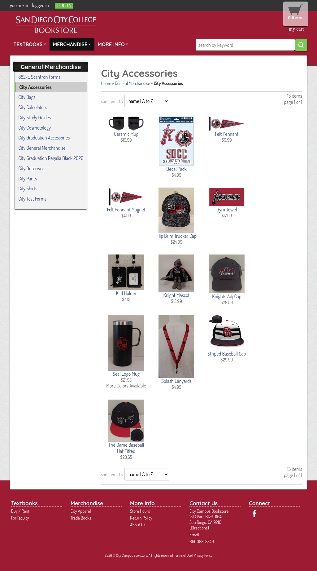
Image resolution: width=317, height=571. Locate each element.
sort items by (112, 101)
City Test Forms (32, 199)
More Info (113, 44)
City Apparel (81, 511)
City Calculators (32, 107)
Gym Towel (226, 209)
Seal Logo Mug (126, 374)
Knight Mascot (176, 295)
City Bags (26, 97)
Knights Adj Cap (226, 296)
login (64, 5)
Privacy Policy (203, 555)
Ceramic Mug (126, 134)
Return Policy (141, 517)
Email (194, 534)
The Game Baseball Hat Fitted (126, 448)
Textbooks (29, 44)
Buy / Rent (20, 511)
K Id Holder (126, 293)
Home (106, 83)
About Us (137, 524)
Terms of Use (183, 555)
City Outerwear (32, 168)
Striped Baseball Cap (226, 354)
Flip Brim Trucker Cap (176, 236)
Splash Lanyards (176, 381)
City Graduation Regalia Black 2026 (50, 158)
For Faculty (20, 517)
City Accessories (35, 87)
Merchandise (72, 44)
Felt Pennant (226, 134)
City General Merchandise (41, 148)
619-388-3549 (201, 541)
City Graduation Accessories (44, 138)
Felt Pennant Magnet (126, 209)
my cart (296, 29)
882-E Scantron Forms (39, 77)
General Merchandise (132, 83)
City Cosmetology (34, 128)
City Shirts (27, 188)
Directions (199, 527)
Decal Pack (176, 169)
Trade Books (81, 517)
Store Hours (140, 511)
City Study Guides (34, 117)
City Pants (27, 178)
